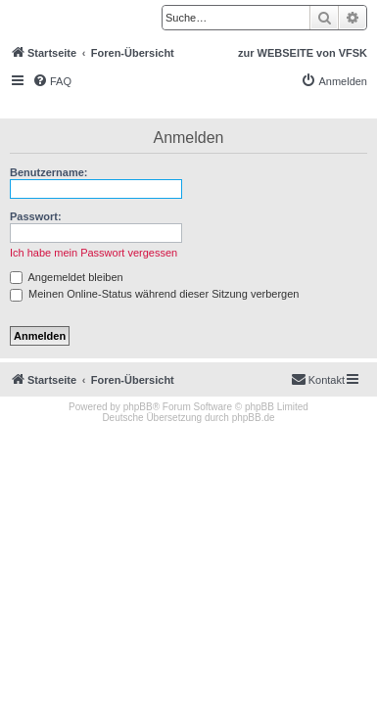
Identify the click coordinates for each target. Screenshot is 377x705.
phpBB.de (253, 417)
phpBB (138, 406)
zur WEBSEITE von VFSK (302, 53)
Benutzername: (48, 172)
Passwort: (36, 216)
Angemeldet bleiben (66, 277)
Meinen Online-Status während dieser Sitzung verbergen (154, 294)
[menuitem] (51, 81)
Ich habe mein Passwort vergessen (93, 252)
